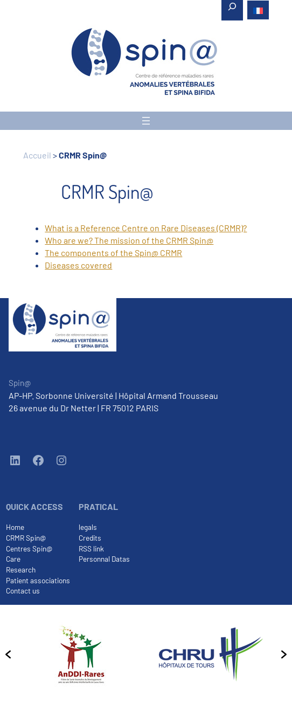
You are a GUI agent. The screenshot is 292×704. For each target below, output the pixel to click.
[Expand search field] (232, 10)
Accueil (37, 155)
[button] (8, 654)
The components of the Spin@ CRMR (113, 252)
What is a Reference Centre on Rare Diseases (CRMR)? (146, 228)
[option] (81, 654)
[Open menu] (146, 120)
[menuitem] (258, 10)
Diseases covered (78, 265)
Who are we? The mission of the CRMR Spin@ (129, 240)
